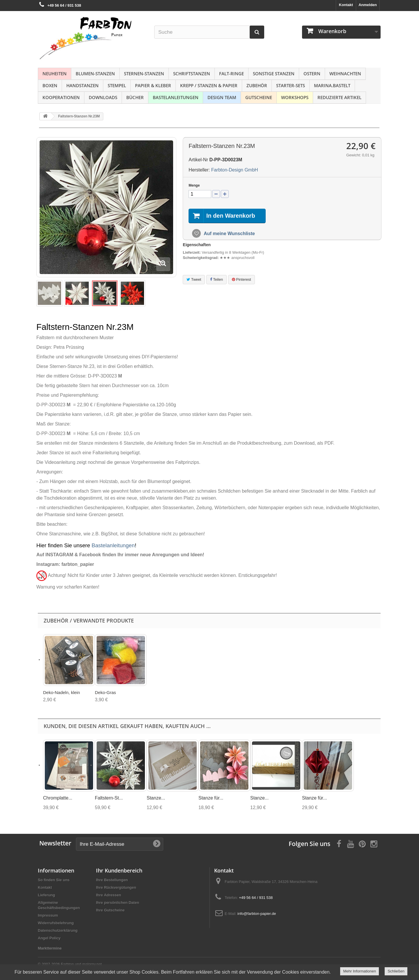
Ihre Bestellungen (112, 880)
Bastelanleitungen (175, 97)
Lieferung (46, 895)
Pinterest (241, 279)
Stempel (117, 85)
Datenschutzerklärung (58, 930)
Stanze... (156, 797)
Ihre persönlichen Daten (117, 902)
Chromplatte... (57, 797)
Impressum (48, 915)
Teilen (216, 279)
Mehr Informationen (359, 971)
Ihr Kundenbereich (119, 870)
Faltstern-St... (109, 797)
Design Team (221, 97)
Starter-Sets (290, 85)
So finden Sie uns (54, 880)
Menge (194, 185)
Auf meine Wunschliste (229, 233)
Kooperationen (61, 97)
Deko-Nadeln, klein (61, 692)
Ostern (311, 73)
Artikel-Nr (198, 159)
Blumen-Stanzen (95, 73)
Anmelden (367, 5)
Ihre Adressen (108, 895)
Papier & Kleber (153, 85)
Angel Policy (49, 938)
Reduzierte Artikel (339, 97)
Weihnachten (345, 73)
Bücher (135, 97)
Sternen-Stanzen (144, 73)
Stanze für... (210, 797)
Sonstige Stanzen (273, 73)
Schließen (396, 971)
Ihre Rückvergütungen (116, 887)
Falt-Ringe (231, 73)
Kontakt (346, 5)
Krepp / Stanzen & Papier (208, 85)
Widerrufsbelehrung (56, 923)
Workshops (294, 97)
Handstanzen (82, 85)
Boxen (49, 85)
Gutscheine (258, 97)
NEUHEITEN (54, 73)
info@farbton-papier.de (256, 913)
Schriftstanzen (191, 73)
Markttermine (50, 948)
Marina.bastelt (332, 85)
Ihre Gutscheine (110, 910)
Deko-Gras (105, 692)
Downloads (103, 97)
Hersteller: (199, 169)
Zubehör (256, 85)
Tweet (194, 279)
